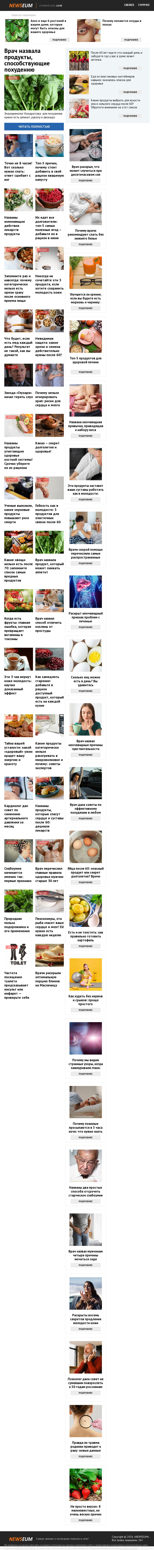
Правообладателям (128, 1548)
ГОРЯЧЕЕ (144, 5)
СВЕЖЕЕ (129, 5)
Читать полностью (34, 126)
